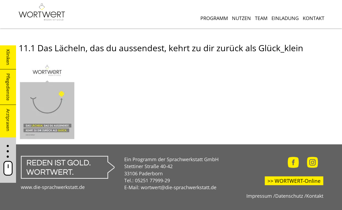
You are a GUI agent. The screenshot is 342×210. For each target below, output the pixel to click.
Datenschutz (289, 195)
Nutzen (241, 18)
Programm (214, 18)
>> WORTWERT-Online (294, 180)
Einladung (285, 18)
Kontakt (313, 18)
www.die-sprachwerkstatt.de (53, 187)
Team (261, 18)
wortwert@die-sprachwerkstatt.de (178, 187)
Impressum (259, 195)
